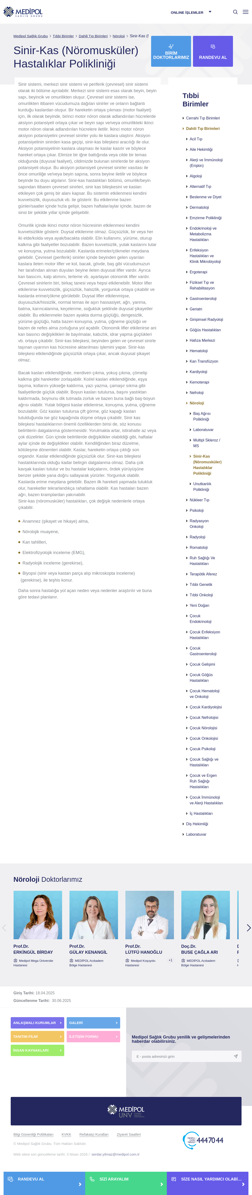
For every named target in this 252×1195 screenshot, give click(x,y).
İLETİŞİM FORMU (84, 1036)
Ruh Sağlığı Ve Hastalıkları (202, 561)
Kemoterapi (199, 382)
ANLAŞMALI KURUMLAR (34, 1023)
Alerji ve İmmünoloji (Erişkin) (206, 163)
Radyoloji (197, 537)
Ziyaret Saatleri (129, 1134)
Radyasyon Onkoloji (199, 524)
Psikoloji (197, 510)
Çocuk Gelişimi (202, 664)
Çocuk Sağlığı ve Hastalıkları (204, 762)
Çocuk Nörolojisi (203, 728)
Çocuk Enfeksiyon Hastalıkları (205, 635)
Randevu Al (213, 57)
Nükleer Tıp (199, 500)
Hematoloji (199, 351)
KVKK (66, 1134)
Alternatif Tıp (200, 187)
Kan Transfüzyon (204, 361)
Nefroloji (197, 393)
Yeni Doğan (199, 605)
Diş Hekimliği (197, 824)
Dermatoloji (199, 207)
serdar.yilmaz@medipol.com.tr (116, 1154)
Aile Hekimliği (201, 149)
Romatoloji (199, 547)
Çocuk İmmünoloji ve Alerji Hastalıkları (206, 800)
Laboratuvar (203, 430)
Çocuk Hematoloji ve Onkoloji (204, 694)
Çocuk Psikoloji (202, 749)
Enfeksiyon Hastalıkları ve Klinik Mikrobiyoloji (205, 256)
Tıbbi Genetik (201, 585)
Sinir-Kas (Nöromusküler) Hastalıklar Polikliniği (207, 464)
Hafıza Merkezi (202, 340)
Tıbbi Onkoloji (201, 595)
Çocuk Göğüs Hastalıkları (201, 678)
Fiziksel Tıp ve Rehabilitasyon (202, 285)
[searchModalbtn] (233, 10)
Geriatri (196, 309)
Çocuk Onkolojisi (204, 738)
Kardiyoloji (198, 372)
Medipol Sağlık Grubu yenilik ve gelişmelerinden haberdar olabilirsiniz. (181, 1039)
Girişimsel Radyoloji (206, 320)
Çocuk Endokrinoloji (201, 619)
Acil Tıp (196, 139)
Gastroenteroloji (203, 299)
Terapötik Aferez (203, 574)
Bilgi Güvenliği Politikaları (34, 1134)
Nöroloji (197, 403)
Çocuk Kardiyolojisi (206, 707)
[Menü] (245, 12)
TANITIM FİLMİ (25, 1036)
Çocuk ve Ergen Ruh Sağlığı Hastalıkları (203, 781)
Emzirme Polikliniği (206, 218)
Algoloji (196, 176)
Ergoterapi (198, 272)
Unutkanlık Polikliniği (202, 487)
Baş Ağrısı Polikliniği (202, 416)
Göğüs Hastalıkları (205, 330)
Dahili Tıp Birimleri (203, 129)
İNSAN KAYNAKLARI (31, 1050)
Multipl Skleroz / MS (206, 443)
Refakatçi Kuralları (94, 1134)
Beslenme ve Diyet (205, 197)
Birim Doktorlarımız (171, 55)
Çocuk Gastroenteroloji (203, 651)
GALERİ (76, 1023)
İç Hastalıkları (201, 813)
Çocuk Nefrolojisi (204, 718)
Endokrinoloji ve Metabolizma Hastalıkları (203, 234)
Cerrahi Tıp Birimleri (203, 118)
